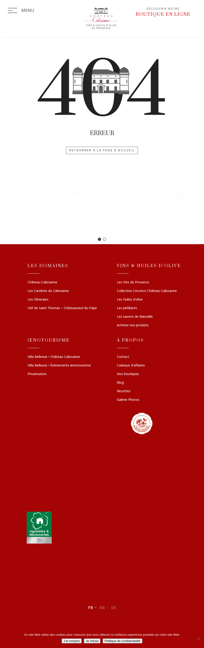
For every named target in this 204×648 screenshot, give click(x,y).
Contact (123, 357)
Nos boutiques (128, 374)
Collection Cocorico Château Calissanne (147, 291)
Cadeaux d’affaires (131, 365)
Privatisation (37, 374)
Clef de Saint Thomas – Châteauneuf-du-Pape (62, 308)
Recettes (124, 391)
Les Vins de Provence (133, 282)
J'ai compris (72, 641)
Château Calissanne (42, 282)
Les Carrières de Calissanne (48, 291)
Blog (120, 383)
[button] (25, 208)
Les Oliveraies (38, 299)
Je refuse (92, 641)
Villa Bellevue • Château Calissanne (54, 357)
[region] (102, 208)
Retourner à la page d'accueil (102, 150)
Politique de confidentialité (122, 641)
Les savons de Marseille (135, 317)
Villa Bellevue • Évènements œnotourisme (59, 365)
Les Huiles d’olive (130, 299)
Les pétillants (127, 308)
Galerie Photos (128, 400)
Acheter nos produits (133, 325)
